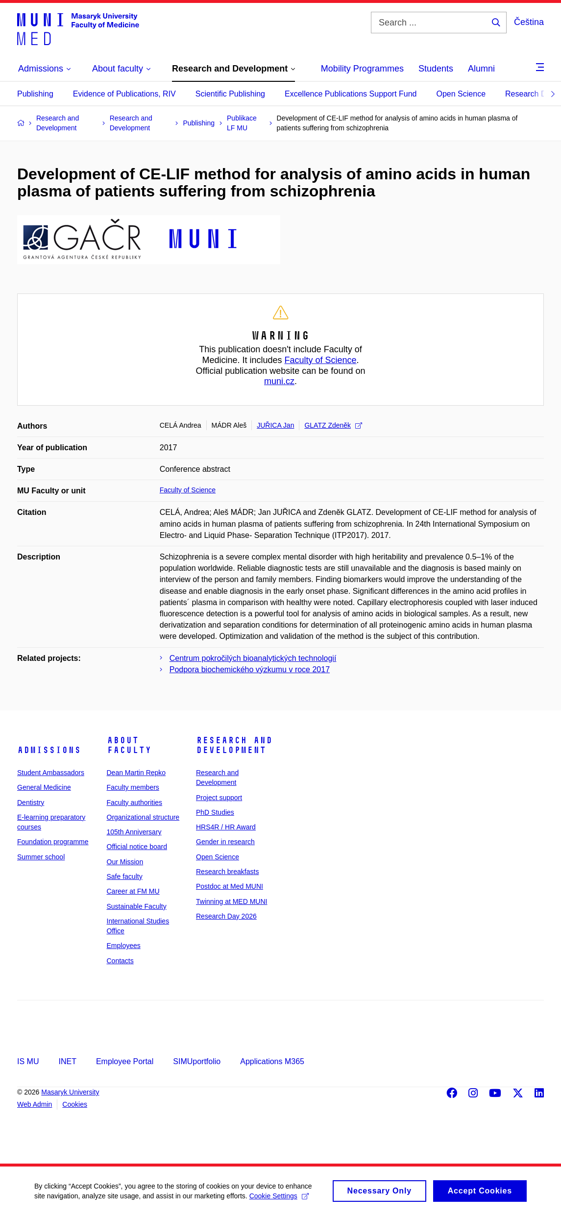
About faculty (129, 745)
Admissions (49, 750)
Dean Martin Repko (136, 773)
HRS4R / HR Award (226, 827)
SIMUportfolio (196, 1061)
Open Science (461, 94)
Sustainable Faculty (137, 906)
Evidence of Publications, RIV (124, 94)
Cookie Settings (279, 1199)
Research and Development (234, 745)
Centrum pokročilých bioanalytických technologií (253, 658)
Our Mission (125, 862)
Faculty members (133, 787)
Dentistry (30, 802)
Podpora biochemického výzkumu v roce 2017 (250, 669)
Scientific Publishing (230, 94)
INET (67, 1061)
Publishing (35, 94)
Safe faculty (125, 876)
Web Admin (34, 1104)
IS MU (28, 1061)
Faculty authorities (135, 802)
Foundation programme (53, 842)
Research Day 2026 (226, 916)
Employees (124, 945)
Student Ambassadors (50, 773)
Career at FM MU (133, 891)
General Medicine (44, 787)
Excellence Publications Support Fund (351, 94)
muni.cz (279, 381)
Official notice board (137, 847)
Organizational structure (143, 817)
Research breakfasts (227, 872)
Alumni (481, 68)
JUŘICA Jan (275, 425)
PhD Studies (215, 812)
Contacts (120, 961)
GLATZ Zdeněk (333, 425)
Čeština (529, 22)
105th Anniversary (134, 832)
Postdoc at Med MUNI (229, 886)
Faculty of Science (321, 360)
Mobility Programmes (362, 68)
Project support (219, 798)
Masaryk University (70, 1092)
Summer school (41, 857)
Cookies (74, 1104)
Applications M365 (272, 1061)
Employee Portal (124, 1061)
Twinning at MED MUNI (231, 901)
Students (435, 68)
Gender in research (225, 842)
